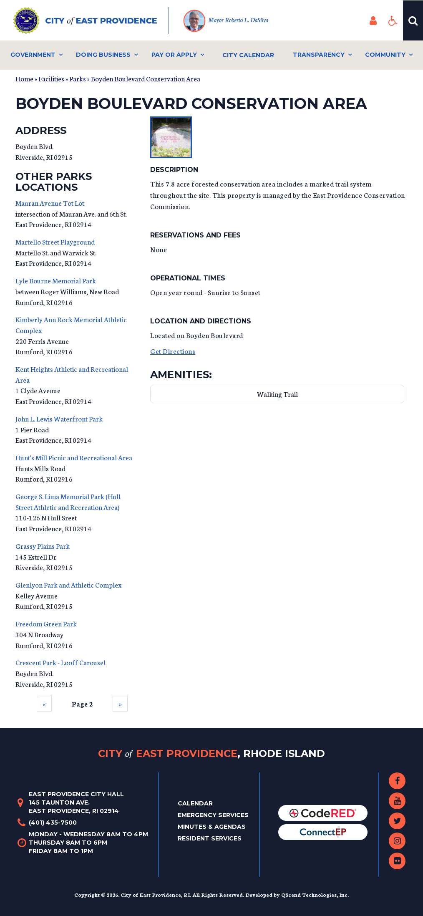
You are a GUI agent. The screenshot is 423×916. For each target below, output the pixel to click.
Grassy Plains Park (42, 545)
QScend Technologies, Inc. (315, 894)
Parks (77, 78)
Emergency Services (213, 815)
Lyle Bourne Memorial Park (55, 280)
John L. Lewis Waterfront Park (59, 418)
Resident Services (210, 838)
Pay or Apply (174, 54)
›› (120, 703)
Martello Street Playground (55, 241)
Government (32, 54)
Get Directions (172, 351)
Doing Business (103, 54)
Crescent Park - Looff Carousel (60, 662)
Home (24, 78)
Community (385, 54)
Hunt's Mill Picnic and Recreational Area (73, 457)
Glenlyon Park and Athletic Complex (68, 584)
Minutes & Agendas (212, 826)
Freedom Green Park (46, 623)
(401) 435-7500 (53, 822)
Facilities (51, 78)
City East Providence (211, 753)
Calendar (195, 803)
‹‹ (44, 703)
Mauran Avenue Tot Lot (49, 202)
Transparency (319, 54)
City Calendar (248, 55)
